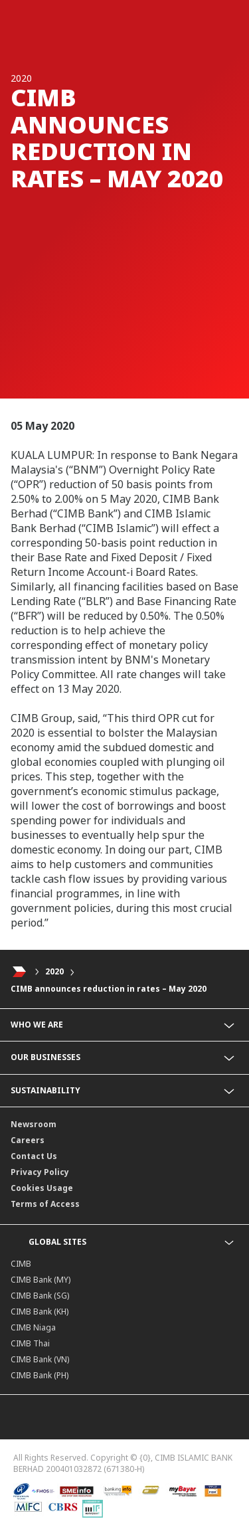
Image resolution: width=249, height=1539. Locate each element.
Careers (27, 1140)
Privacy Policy (40, 1172)
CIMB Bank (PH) (39, 1375)
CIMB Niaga (33, 1327)
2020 (54, 971)
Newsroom (33, 1124)
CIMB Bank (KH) (39, 1311)
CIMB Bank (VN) (40, 1359)
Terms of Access (45, 1204)
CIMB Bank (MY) (40, 1279)
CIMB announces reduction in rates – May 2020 (109, 988)
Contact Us (34, 1156)
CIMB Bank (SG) (40, 1295)
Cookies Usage (42, 1188)
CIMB (21, 1263)
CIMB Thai (30, 1343)
